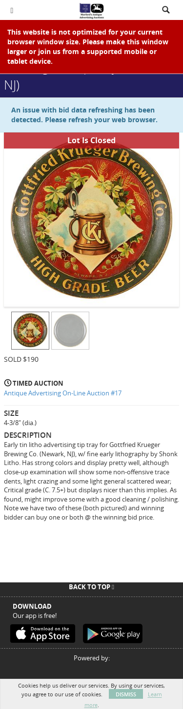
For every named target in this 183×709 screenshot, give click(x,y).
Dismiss (126, 694)
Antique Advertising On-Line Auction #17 (63, 393)
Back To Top (91, 586)
